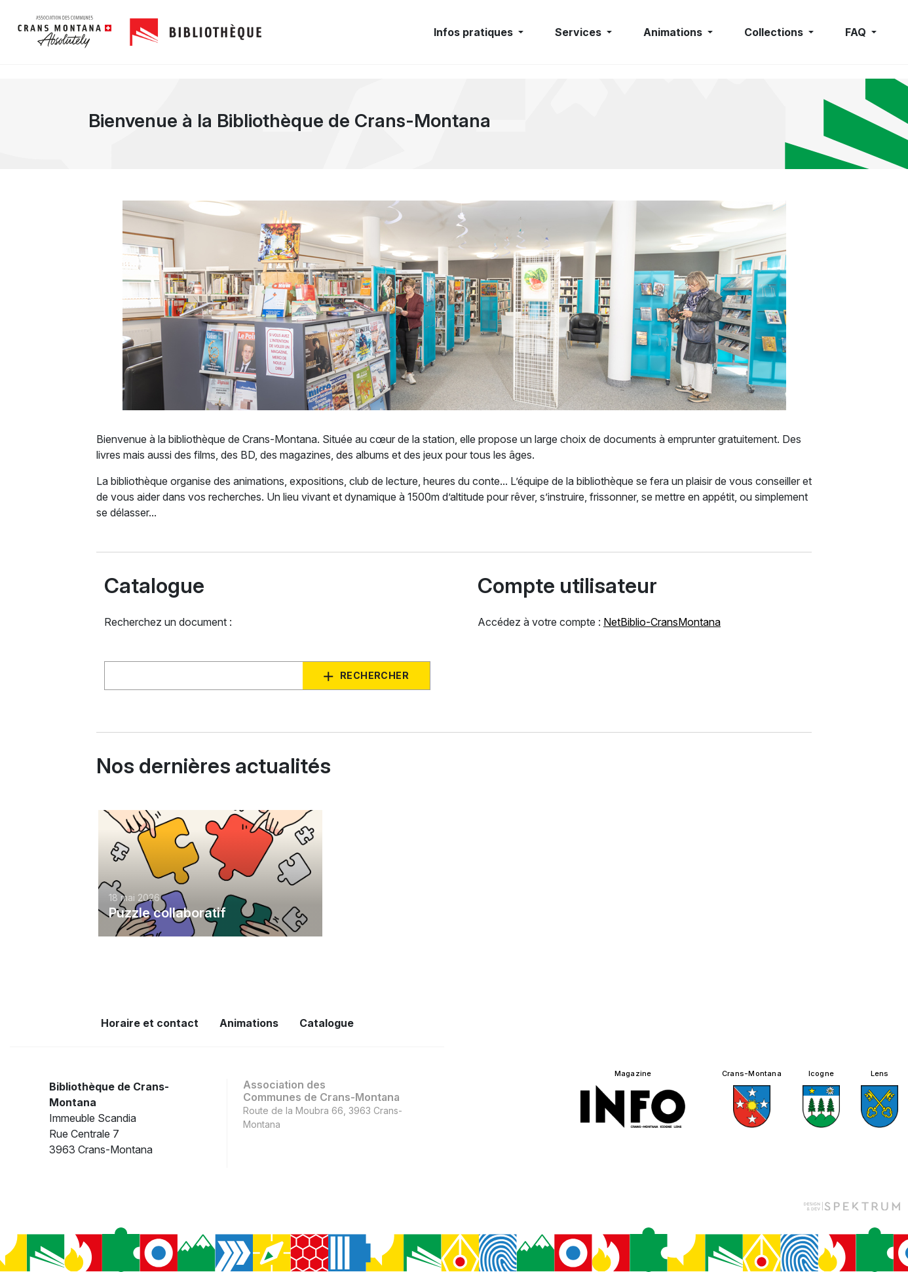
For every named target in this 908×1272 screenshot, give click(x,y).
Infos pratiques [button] (475, 32)
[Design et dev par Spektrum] (851, 1205)
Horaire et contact (150, 1023)
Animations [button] (674, 32)
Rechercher (374, 675)
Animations (248, 1023)
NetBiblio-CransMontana (662, 621)
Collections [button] (775, 32)
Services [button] (579, 32)
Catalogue (326, 1023)
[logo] (65, 32)
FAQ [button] (857, 32)
